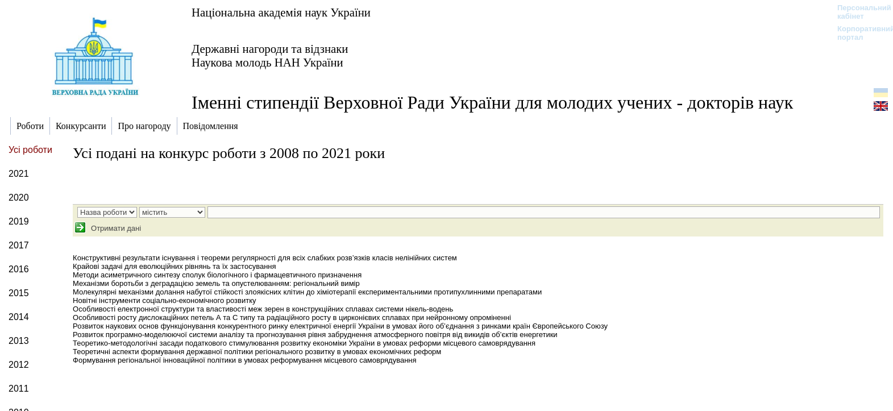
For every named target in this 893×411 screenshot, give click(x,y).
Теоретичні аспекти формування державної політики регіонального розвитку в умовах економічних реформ (257, 351)
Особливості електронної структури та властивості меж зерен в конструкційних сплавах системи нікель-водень (263, 309)
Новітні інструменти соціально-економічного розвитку (164, 300)
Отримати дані (115, 228)
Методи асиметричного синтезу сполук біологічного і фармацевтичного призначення (217, 275)
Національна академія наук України (281, 12)
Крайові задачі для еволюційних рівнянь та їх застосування (174, 266)
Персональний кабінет (858, 11)
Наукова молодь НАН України (267, 62)
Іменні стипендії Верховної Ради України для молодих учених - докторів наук (492, 102)
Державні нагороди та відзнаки (270, 48)
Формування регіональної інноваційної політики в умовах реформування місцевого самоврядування (244, 360)
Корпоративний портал (858, 32)
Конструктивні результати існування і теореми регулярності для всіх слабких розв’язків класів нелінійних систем (265, 258)
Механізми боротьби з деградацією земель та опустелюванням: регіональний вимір (216, 283)
